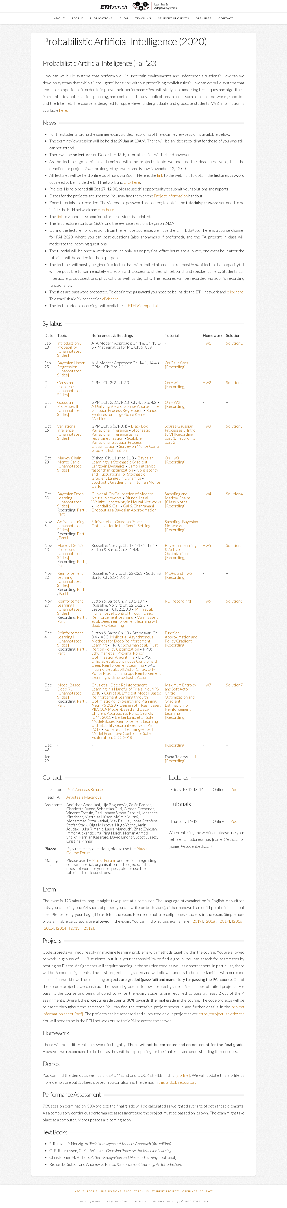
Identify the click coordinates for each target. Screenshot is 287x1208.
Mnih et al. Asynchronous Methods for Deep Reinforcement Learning (122, 640)
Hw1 (207, 343)
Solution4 (234, 493)
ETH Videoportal (143, 305)
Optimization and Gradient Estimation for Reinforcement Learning (180, 705)
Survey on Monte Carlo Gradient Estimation (125, 448)
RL (167, 601)
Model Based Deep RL (68, 686)
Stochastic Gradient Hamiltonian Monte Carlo (125, 484)
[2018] (210, 921)
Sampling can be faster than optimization (123, 467)
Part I (81, 533)
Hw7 (207, 684)
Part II (62, 513)
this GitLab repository (177, 1082)
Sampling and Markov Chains (178, 495)
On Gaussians (176, 362)
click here (132, 182)
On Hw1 (172, 382)
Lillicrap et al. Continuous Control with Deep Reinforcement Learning (124, 663)
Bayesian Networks (181, 523)
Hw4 (207, 493)
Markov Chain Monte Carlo (69, 459)
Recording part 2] (180, 440)
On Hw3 (172, 457)
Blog (128, 1191)
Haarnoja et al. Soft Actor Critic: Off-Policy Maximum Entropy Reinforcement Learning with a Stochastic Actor (126, 673)
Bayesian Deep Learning (70, 495)
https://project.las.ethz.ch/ (221, 1013)
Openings (190, 1191)
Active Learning (71, 521)
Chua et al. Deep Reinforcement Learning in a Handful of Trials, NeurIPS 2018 (125, 688)
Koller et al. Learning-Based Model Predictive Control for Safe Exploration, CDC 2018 (122, 733)
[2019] (197, 921)
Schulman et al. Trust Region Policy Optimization (124, 646)
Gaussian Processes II (67, 404)
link (160, 175)
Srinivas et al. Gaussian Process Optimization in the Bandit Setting (120, 523)
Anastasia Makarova (84, 797)
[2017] (224, 921)
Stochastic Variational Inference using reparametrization (120, 434)
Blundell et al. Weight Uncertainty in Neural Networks (126, 499)
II (192, 756)
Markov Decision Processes (72, 547)
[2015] (48, 928)
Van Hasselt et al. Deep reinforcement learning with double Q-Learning (125, 621)
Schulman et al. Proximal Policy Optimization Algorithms (117, 655)
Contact (206, 1191)
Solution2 (234, 382)
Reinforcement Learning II (70, 603)
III (196, 756)
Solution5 (234, 545)
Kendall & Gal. (107, 505)
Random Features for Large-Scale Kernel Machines (125, 414)
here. (63, 110)
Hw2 (207, 382)
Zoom (235, 789)
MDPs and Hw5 (178, 573)
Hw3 (207, 426)
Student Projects (166, 1191)
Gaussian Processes (66, 384)
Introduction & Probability (69, 345)
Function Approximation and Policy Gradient (181, 636)
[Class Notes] (177, 501)
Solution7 (234, 684)
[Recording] (175, 366)
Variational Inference (66, 428)
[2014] (61, 928)
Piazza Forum (103, 860)
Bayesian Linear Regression (71, 364)
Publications (110, 1191)
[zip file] (182, 1075)
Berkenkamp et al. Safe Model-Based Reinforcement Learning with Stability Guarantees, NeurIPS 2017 (124, 723)
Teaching (141, 1191)
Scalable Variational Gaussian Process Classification (116, 442)
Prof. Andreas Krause (84, 789)
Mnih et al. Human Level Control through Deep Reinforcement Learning (122, 613)
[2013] (75, 928)
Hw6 (207, 601)
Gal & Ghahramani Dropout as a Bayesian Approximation (124, 507)
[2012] (88, 928)
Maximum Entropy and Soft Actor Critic (180, 688)
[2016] (238, 921)
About (79, 1191)
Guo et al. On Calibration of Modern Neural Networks (122, 495)
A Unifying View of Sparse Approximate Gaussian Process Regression (125, 408)
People (92, 1191)
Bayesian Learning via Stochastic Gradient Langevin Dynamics (122, 461)
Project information (171, 195)
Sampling (172, 521)
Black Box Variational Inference (119, 428)
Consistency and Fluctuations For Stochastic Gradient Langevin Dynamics (124, 474)
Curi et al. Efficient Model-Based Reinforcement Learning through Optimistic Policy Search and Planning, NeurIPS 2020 (126, 699)
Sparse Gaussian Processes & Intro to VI (180, 430)
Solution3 (234, 426)
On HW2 (172, 402)
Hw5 (207, 545)
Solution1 (234, 343)
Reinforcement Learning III (70, 634)
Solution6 (234, 601)
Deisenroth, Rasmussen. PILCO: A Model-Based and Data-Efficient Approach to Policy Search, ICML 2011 (126, 711)
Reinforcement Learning (70, 575)
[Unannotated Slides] (69, 353)
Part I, (82, 509)
